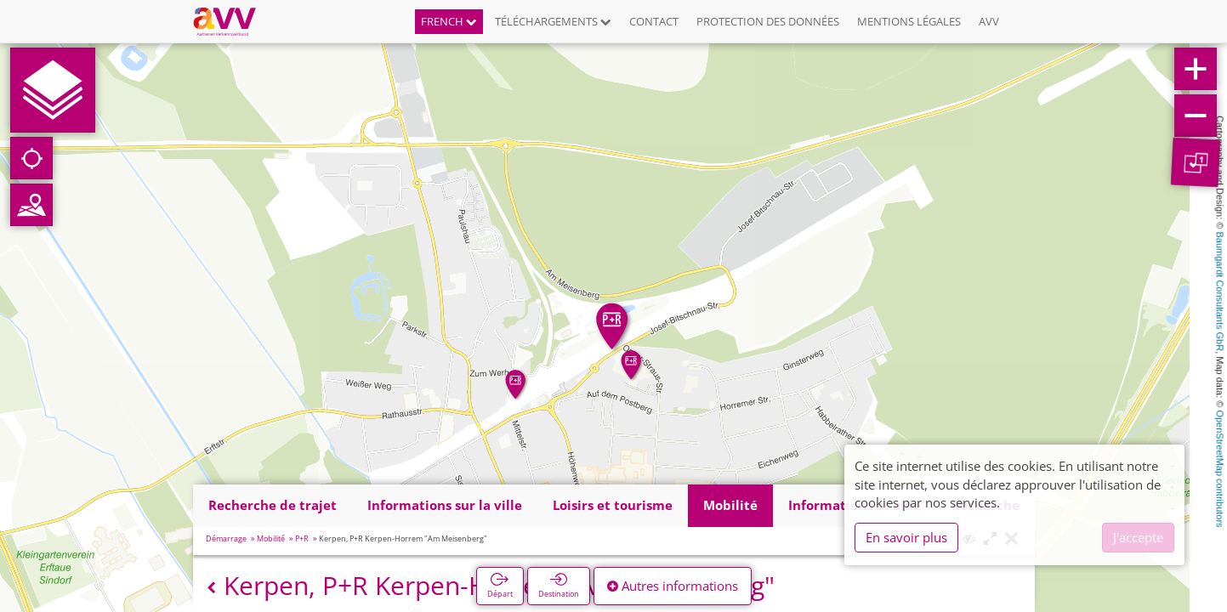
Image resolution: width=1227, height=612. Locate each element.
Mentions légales (909, 21)
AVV (989, 21)
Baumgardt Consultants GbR (1220, 292)
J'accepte (1138, 537)
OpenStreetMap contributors (1220, 468)
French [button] (449, 21)
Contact (654, 21)
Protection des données (767, 21)
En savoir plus (906, 537)
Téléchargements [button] (553, 21)
